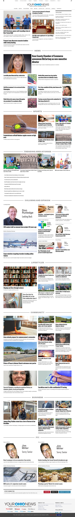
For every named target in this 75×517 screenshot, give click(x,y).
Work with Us (58, 505)
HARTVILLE (48, 8)
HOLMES (16, 8)
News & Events (58, 506)
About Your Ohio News (43, 505)
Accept (59, 514)
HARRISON (59, 8)
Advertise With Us (52, 0)
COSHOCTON (41, 8)
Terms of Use (41, 508)
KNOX (31, 8)
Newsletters (35, 0)
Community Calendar (23, 0)
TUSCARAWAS (26, 8)
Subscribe (30, 0)
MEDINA (35, 8)
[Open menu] (3, 1)
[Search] (71, 1)
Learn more (52, 514)
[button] (69, 162)
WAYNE (20, 8)
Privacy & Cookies (42, 509)
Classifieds (16, 0)
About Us (59, 0)
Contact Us (46, 0)
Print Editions (41, 0)
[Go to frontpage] (38, 4)
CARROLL (53, 8)
